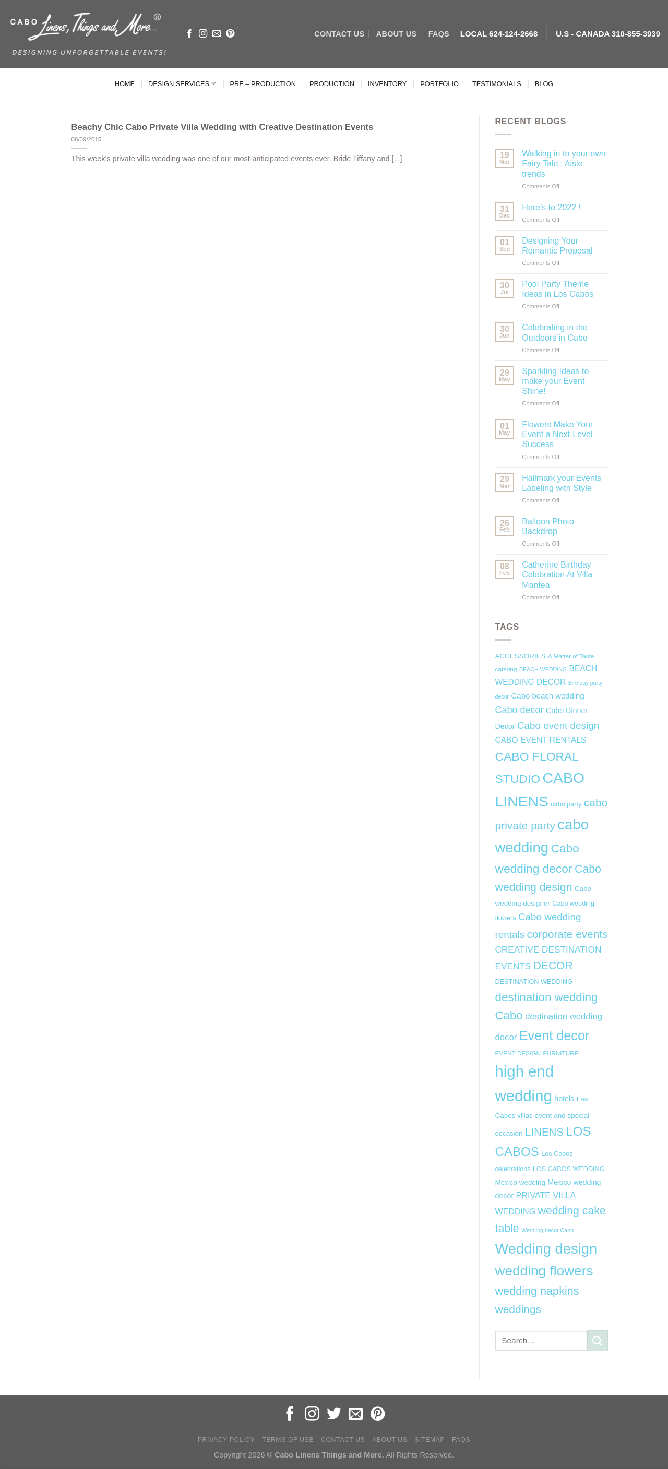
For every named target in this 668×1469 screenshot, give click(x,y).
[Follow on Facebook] (189, 34)
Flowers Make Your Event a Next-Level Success (557, 434)
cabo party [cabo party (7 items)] (566, 804)
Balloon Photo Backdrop (548, 526)
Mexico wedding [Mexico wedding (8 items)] (520, 1182)
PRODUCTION (331, 84)
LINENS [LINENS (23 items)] (544, 1132)
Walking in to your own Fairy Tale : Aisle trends (563, 163)
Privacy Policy (226, 1439)
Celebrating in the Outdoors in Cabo (554, 332)
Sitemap (429, 1439)
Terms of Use (288, 1439)
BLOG (544, 84)
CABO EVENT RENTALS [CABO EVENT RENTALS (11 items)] (541, 740)
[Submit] (597, 1340)
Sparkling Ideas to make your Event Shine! (555, 381)
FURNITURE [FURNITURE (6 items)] (561, 1053)
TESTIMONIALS (496, 84)
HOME (125, 84)
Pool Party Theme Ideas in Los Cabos (557, 289)
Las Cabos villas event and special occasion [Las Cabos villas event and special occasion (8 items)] (542, 1116)
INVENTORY (387, 84)
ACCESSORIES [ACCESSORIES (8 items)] (520, 656)
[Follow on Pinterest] (230, 34)
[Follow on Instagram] (203, 34)
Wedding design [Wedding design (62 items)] (546, 1249)
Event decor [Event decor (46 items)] (554, 1035)
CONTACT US (339, 34)
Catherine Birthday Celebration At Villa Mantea (557, 574)
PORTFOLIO (439, 84)
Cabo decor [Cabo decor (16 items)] (519, 710)
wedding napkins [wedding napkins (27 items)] (537, 1290)
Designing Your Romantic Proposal (557, 245)
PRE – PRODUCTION (263, 84)
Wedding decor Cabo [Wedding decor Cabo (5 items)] (547, 1230)
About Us (389, 1439)
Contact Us (343, 1439)
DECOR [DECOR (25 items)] (553, 965)
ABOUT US (396, 34)
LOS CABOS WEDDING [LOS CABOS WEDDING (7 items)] (569, 1169)
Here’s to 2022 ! (551, 207)
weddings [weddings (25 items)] (518, 1309)
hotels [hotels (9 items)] (564, 1098)
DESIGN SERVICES (182, 83)
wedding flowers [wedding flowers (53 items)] (544, 1271)
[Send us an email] (216, 34)
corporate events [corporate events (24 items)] (567, 934)
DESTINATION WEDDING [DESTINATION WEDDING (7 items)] (533, 981)
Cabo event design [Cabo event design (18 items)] (558, 725)
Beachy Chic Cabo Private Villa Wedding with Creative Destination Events (222, 127)
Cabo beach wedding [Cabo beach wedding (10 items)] (547, 695)
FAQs (438, 34)
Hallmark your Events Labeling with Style (561, 483)
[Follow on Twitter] (334, 1415)
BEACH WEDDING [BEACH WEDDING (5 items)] (543, 669)
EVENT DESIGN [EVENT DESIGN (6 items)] (518, 1053)
